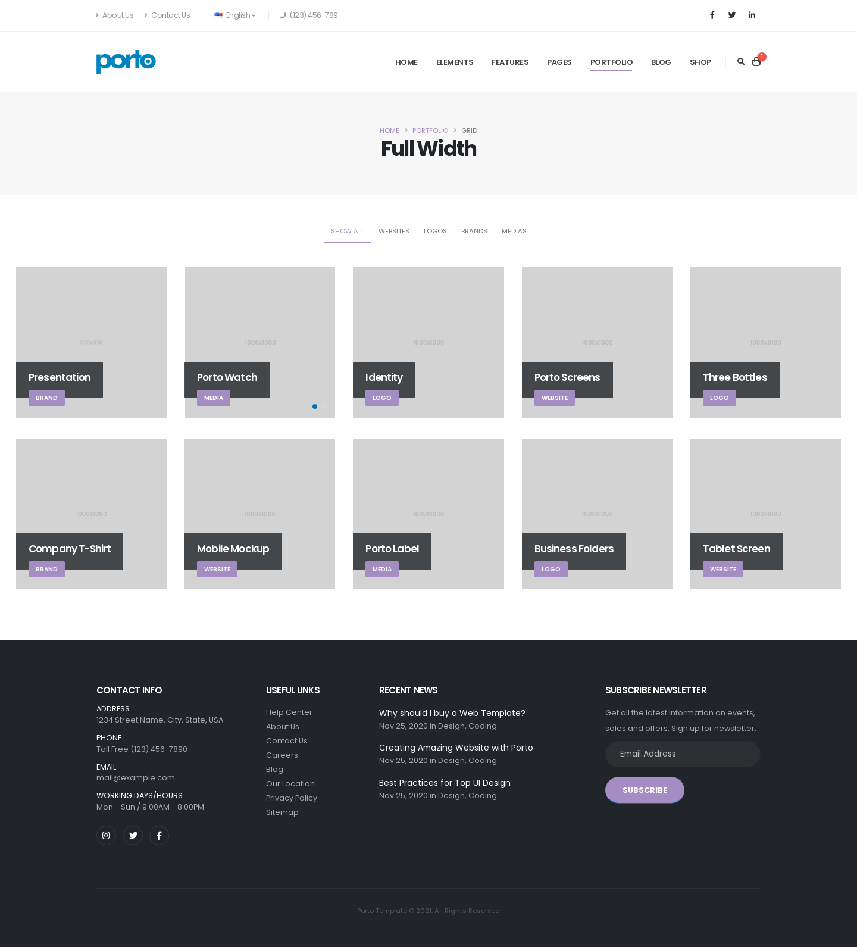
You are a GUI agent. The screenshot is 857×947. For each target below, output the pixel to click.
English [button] (234, 15)
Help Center (289, 712)
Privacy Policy (291, 798)
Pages (559, 62)
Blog (661, 62)
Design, (452, 726)
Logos (435, 231)
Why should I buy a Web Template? (452, 713)
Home (406, 62)
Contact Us (167, 15)
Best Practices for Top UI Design (445, 783)
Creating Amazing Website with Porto (456, 748)
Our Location (290, 784)
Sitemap (282, 812)
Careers (282, 755)
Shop (700, 62)
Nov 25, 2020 (403, 726)
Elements (455, 62)
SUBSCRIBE (645, 790)
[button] (315, 406)
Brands (474, 231)
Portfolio (611, 62)
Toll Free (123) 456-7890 (141, 749)
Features (510, 62)
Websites (394, 231)
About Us (114, 15)
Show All (347, 231)
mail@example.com (135, 778)
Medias (514, 231)
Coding (482, 726)
